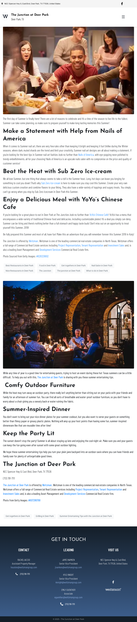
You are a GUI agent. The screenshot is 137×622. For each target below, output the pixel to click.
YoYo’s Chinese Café (98, 214)
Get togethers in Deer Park (73, 265)
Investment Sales (116, 245)
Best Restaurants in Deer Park (19, 265)
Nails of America (86, 154)
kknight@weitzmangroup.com (68, 582)
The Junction (45, 271)
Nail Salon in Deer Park (102, 265)
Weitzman (33, 241)
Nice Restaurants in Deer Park (19, 271)
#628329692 (42, 256)
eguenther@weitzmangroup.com (68, 597)
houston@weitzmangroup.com (24, 567)
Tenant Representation (92, 245)
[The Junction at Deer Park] (5, 16)
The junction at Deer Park (68, 271)
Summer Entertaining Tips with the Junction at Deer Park (86, 516)
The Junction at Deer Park (30, 14)
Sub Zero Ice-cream (50, 183)
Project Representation (69, 245)
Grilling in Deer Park (45, 516)
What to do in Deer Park (97, 271)
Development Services (50, 249)
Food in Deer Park (47, 265)
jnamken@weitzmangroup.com (68, 567)
